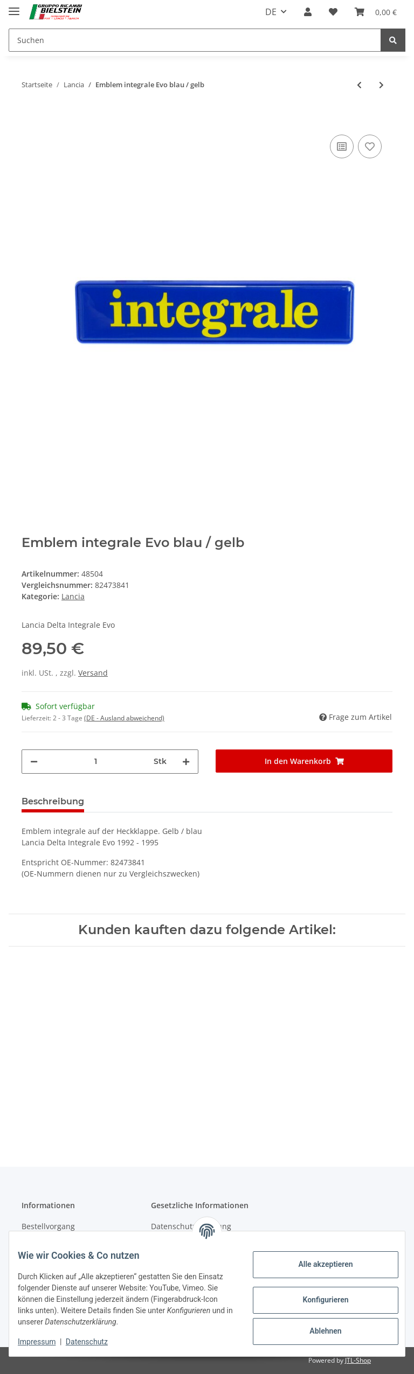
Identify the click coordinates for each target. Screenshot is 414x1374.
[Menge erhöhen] (186, 761)
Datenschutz (95, 1341)
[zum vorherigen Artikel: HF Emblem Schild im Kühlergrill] (359, 84)
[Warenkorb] (375, 12)
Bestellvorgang (48, 1226)
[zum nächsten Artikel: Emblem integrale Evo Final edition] (381, 84)
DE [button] (271, 12)
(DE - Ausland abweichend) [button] (124, 718)
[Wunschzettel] (333, 12)
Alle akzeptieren (316, 1264)
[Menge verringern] (34, 761)
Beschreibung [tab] (53, 801)
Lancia (73, 596)
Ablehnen (317, 1331)
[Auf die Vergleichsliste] (342, 146)
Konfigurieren (317, 1299)
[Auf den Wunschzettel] (370, 146)
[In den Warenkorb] (30, 116)
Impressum (45, 1341)
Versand (93, 673)
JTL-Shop (358, 1360)
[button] (307, 12)
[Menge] (95, 761)
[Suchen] (195, 40)
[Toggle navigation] (14, 6)
